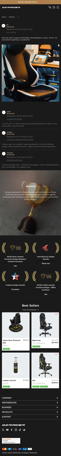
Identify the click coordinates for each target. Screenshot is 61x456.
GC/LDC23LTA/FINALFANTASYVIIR (20, 140)
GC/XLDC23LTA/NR (14, 119)
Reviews (11, 17)
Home (4, 17)
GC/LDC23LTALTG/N (14, 160)
